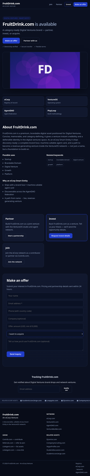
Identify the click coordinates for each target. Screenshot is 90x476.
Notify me (66, 389)
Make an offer (80, 4)
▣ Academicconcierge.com (31, 400)
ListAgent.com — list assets (13, 446)
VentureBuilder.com (54, 429)
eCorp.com (51, 418)
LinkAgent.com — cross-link (13, 450)
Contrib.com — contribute (13, 439)
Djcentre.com (52, 439)
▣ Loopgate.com (51, 400)
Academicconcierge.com (56, 453)
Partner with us (30, 40)
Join (50, 4)
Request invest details (60, 236)
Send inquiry (15, 354)
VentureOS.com (52, 422)
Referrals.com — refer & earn (14, 443)
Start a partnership (16, 236)
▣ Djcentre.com (68, 400)
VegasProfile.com (53, 446)
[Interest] (45, 334)
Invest (68, 4)
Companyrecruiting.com (56, 443)
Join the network (15, 262)
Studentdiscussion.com (55, 450)
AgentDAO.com (52, 425)
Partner (59, 4)
